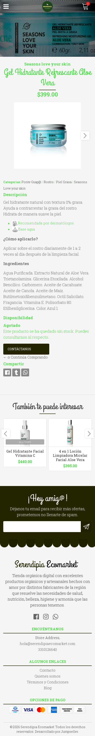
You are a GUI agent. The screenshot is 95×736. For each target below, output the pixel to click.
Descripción (15, 194)
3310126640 (47, 649)
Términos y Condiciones (48, 682)
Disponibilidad (18, 317)
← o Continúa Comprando (25, 357)
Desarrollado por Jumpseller (56, 731)
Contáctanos (19, 349)
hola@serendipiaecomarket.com (47, 643)
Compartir (13, 363)
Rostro (49, 182)
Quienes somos (47, 676)
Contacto (47, 670)
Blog (47, 688)
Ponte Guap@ (31, 182)
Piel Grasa (64, 182)
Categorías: (12, 182)
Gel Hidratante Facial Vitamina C (25, 453)
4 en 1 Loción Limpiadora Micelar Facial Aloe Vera (70, 455)
